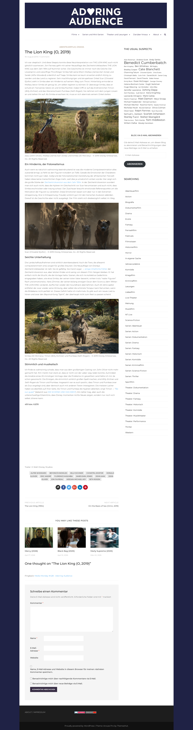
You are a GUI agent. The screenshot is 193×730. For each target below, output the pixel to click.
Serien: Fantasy (132, 348)
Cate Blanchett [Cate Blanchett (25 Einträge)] (149, 69)
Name (33, 638)
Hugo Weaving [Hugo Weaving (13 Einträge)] (130, 87)
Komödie (129, 269)
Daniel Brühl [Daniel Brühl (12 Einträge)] (152, 75)
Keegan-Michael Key (76, 479)
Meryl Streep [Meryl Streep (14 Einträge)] (160, 99)
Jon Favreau (57, 479)
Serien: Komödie (133, 359)
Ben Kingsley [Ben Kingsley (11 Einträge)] (129, 66)
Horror (128, 253)
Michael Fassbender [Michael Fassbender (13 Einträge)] (133, 102)
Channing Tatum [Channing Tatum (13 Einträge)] (131, 72)
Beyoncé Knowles (58, 473)
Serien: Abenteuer (133, 326)
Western (129, 432)
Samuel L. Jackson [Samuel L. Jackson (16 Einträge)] (133, 114)
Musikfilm (130, 309)
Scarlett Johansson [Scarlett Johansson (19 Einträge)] (154, 113)
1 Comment (44, 57)
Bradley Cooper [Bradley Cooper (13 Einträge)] (130, 70)
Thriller (128, 427)
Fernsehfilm (131, 230)
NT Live (128, 314)
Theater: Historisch (134, 404)
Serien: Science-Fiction (136, 371)
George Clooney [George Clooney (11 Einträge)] (156, 81)
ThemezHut (122, 726)
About (156, 34)
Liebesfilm (130, 292)
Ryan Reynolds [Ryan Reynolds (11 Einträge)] (157, 111)
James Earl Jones (84, 476)
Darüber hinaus (140, 34)
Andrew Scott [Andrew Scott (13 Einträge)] (142, 60)
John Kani (100, 476)
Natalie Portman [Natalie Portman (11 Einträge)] (160, 105)
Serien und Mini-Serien (93, 34)
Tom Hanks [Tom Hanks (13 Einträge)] (140, 120)
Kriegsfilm (130, 275)
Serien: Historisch (133, 354)
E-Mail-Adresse (34, 649)
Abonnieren (134, 164)
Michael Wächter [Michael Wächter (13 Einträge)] (131, 105)
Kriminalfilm (131, 281)
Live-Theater (131, 298)
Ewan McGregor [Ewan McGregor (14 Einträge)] (141, 81)
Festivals (129, 236)
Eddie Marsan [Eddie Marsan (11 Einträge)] (154, 78)
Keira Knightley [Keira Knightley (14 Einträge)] (153, 93)
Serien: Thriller (132, 376)
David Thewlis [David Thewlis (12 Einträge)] (142, 78)
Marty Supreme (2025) (101, 551)
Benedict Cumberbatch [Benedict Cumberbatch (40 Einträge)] (145, 62)
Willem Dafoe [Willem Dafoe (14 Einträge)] (130, 123)
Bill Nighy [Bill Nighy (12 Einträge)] (154, 66)
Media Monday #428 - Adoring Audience (53, 576)
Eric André (45, 476)
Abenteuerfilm (67, 47)
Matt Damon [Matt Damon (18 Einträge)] (145, 98)
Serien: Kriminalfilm (134, 365)
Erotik (128, 219)
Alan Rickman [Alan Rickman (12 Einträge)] (129, 60)
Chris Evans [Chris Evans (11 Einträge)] (157, 72)
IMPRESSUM (39, 712)
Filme (74, 34)
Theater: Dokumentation (136, 387)
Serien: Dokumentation (136, 337)
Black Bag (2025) (66, 551)
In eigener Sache (133, 258)
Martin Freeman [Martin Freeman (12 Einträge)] (130, 99)
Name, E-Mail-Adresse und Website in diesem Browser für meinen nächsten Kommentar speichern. (67, 670)
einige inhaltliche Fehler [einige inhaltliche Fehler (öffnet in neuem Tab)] (96, 269)
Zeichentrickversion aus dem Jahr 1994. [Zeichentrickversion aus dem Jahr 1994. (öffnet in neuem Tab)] (62, 182)
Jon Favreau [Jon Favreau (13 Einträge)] (129, 93)
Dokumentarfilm (133, 208)
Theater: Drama (132, 393)
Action (128, 196)
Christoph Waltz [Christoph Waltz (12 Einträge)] (130, 75)
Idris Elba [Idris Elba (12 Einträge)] (153, 87)
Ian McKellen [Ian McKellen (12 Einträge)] (143, 87)
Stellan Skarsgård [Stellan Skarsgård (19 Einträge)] (150, 116)
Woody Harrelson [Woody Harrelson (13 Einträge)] (145, 123)
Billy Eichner (76, 473)
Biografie (129, 202)
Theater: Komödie (133, 410)
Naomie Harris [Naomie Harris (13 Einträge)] (146, 105)
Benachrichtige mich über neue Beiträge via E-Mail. (57, 683)
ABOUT (28, 712)
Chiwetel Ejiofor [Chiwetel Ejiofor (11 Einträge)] (146, 72)
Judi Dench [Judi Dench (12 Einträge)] (140, 93)
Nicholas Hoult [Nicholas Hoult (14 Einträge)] (131, 108)
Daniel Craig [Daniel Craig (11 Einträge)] (162, 75)
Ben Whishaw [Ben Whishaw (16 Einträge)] (142, 66)
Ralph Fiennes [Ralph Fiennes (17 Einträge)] (142, 110)
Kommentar (36, 603)
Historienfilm (131, 247)
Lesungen (129, 286)
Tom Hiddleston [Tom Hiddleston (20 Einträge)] (155, 120)
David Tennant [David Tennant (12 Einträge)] (130, 78)
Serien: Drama (132, 342)
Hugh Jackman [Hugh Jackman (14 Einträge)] (153, 84)
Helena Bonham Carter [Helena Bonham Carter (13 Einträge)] (134, 84)
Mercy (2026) (31, 551)
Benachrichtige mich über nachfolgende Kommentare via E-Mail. (64, 678)
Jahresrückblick (132, 264)
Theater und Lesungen (117, 34)
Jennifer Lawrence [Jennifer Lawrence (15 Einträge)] (132, 90)
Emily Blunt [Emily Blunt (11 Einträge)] (128, 81)
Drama (80, 47)
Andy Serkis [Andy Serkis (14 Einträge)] (154, 60)
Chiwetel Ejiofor (94, 473)
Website (34, 658)
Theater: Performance (135, 421)
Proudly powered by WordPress (79, 726)
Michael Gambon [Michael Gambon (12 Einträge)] (149, 102)
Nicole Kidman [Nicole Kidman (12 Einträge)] (145, 108)
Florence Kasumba (63, 476)
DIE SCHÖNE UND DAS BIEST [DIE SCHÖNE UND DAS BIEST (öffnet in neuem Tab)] (62, 392)
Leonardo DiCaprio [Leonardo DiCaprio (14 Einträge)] (133, 96)
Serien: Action (131, 331)
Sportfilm (129, 382)
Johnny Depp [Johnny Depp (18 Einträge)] (149, 90)
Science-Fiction (132, 320)
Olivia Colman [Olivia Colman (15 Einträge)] (158, 107)
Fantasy (129, 224)
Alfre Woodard (38, 473)
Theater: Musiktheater (135, 415)
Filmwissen (130, 241)
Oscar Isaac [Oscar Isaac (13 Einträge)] (129, 111)
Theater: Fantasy (133, 399)
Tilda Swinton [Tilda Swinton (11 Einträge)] (129, 120)
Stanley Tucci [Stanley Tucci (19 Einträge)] (131, 116)
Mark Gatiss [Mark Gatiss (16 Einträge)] (149, 96)
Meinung (129, 303)
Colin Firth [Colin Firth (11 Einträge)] (142, 75)
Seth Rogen (94, 479)
